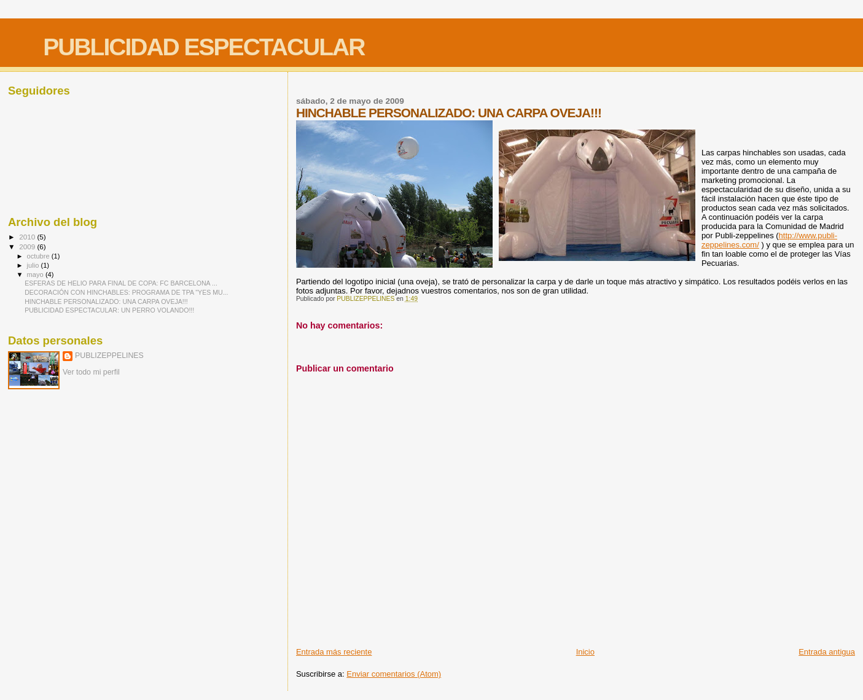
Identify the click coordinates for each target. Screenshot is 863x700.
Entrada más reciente (334, 651)
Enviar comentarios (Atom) (393, 674)
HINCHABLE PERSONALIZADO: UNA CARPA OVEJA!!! (106, 301)
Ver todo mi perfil (91, 372)
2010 (28, 237)
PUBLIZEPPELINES (109, 355)
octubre (39, 256)
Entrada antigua (827, 651)
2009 (28, 247)
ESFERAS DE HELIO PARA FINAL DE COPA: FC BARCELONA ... (121, 283)
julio (34, 265)
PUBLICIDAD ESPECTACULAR (203, 47)
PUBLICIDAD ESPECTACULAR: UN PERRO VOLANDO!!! (109, 310)
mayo (36, 274)
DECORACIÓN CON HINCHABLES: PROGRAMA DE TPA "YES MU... (126, 292)
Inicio (585, 651)
